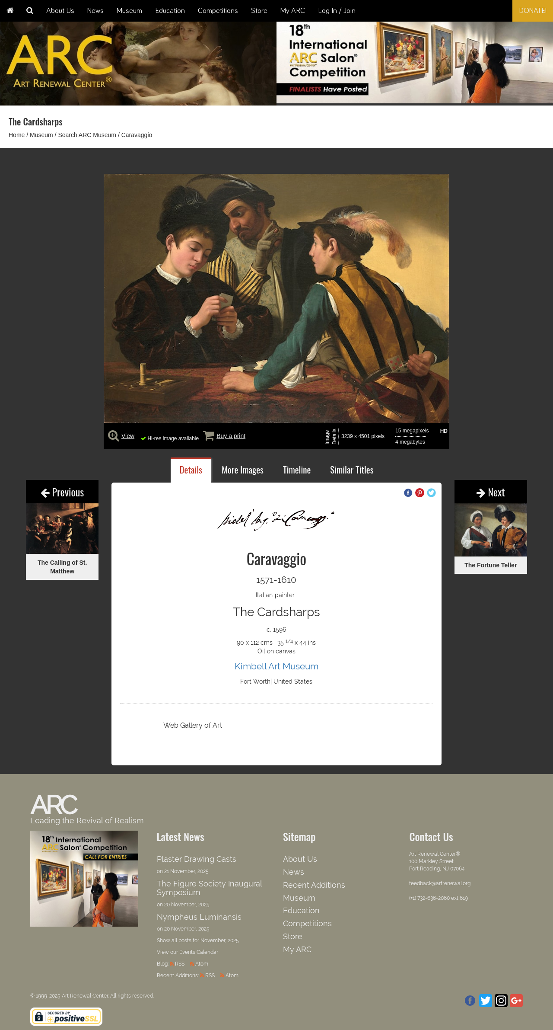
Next (491, 491)
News (95, 11)
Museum (129, 11)
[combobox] (485, 10)
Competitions (218, 11)
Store (259, 11)
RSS (179, 964)
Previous (62, 491)
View (127, 435)
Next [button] (538, 61)
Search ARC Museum (87, 134)
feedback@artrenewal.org (439, 883)
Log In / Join (337, 11)
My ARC (292, 11)
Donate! (533, 11)
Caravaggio (137, 134)
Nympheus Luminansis (199, 916)
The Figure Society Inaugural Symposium (209, 888)
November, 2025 (219, 940)
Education (170, 11)
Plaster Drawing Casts (196, 859)
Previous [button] (291, 61)
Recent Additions (314, 884)
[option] (414, 60)
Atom (201, 964)
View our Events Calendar (187, 952)
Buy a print (230, 435)
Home (17, 134)
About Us (60, 11)
